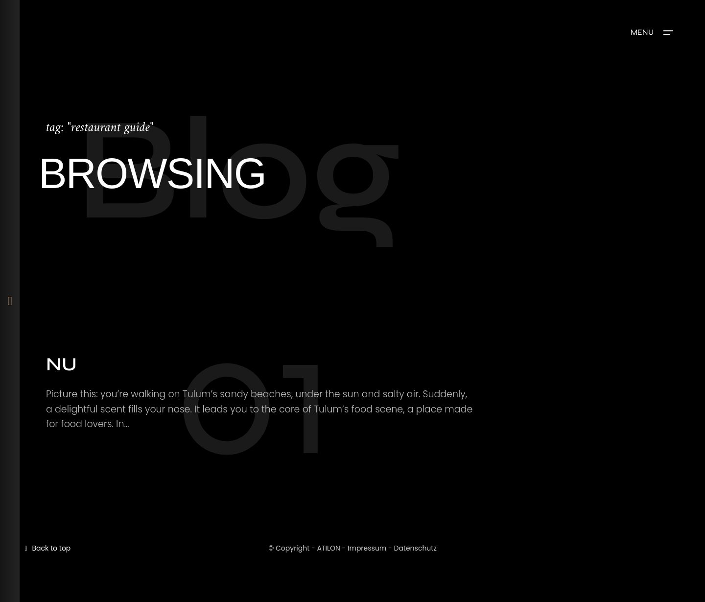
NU (61, 364)
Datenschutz (415, 548)
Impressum (367, 548)
